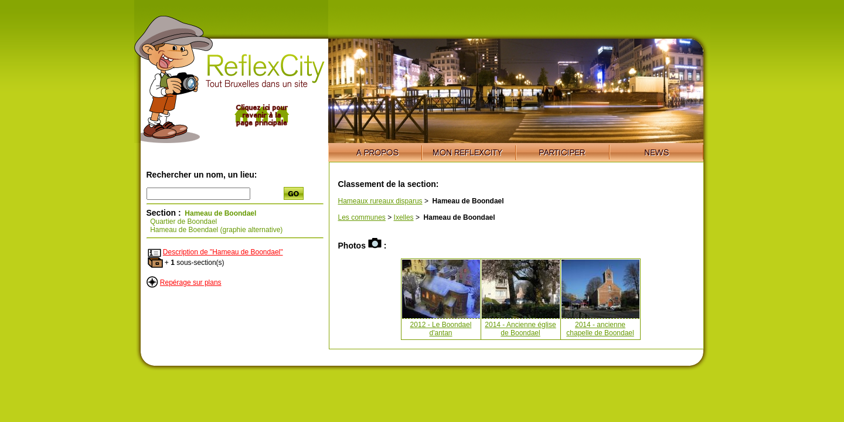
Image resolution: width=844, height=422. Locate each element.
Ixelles (404, 217)
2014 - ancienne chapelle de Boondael (600, 329)
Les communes (362, 217)
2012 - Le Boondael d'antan (441, 329)
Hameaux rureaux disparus (380, 201)
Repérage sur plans (191, 282)
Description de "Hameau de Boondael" (223, 252)
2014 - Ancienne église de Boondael (520, 329)
